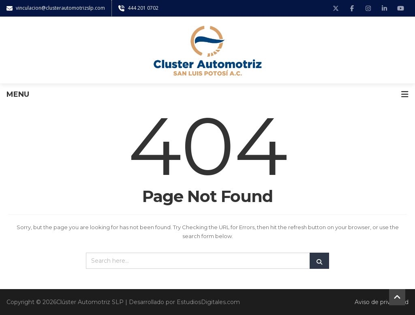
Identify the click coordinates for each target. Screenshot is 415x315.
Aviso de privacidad (382, 302)
